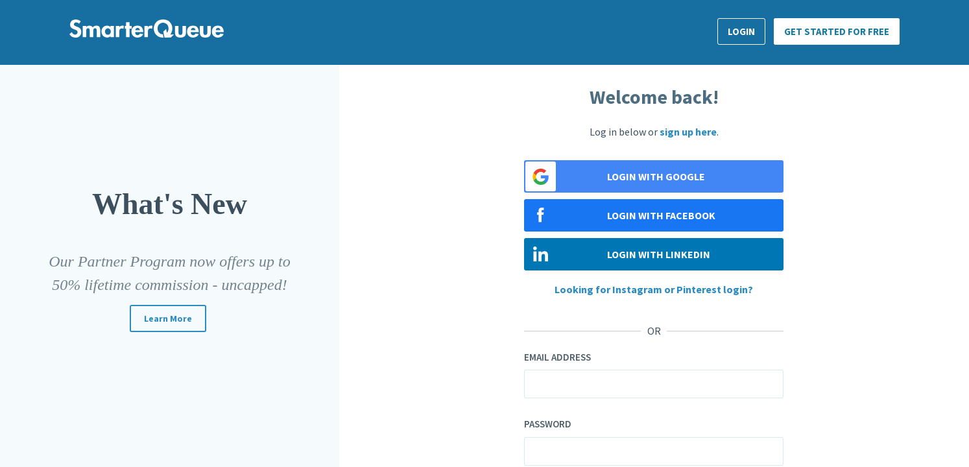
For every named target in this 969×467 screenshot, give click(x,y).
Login (741, 31)
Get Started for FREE (836, 31)
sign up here (688, 131)
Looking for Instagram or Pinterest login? (654, 289)
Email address (557, 357)
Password (547, 424)
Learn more (168, 318)
